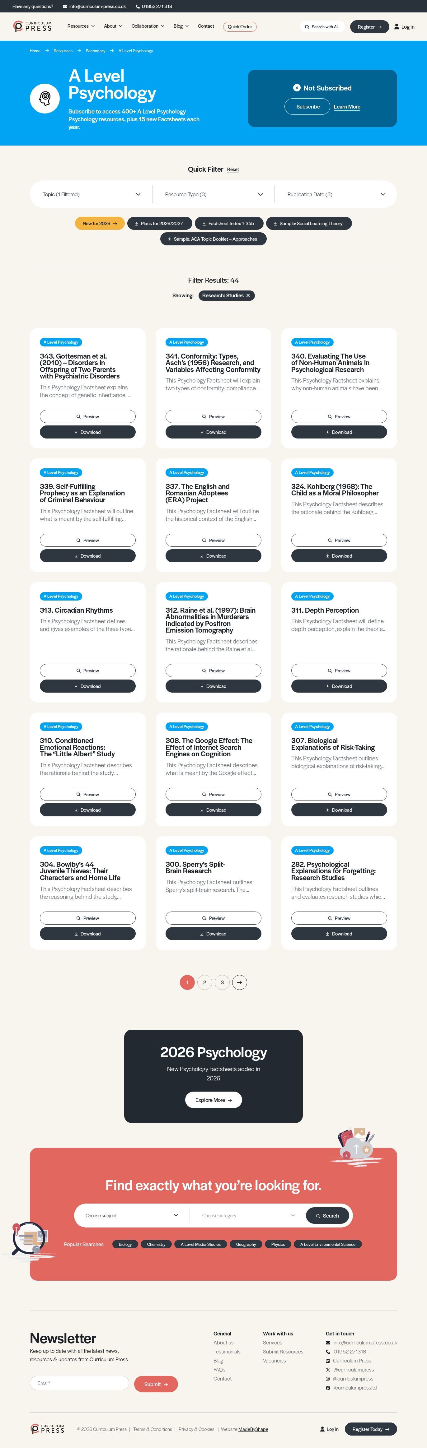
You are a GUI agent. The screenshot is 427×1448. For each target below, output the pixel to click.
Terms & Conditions (152, 1429)
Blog (218, 1360)
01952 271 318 (157, 6)
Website (244, 1429)
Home (35, 50)
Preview (88, 416)
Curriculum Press (352, 1360)
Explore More (213, 1099)
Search (327, 1215)
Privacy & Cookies (196, 1429)
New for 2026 (100, 223)
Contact (223, 1378)
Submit (156, 1384)
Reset (233, 169)
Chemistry (156, 1244)
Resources (63, 50)
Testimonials (227, 1351)
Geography (246, 1244)
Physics (278, 1244)
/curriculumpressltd (355, 1387)
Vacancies (274, 1360)
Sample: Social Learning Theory (308, 223)
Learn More (347, 106)
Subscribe (308, 106)
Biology (125, 1244)
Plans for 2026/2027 (159, 223)
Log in (404, 26)
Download (88, 432)
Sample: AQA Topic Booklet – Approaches (212, 238)
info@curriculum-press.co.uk (97, 6)
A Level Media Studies (201, 1244)
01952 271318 (350, 1351)
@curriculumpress (354, 1369)
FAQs (219, 1369)
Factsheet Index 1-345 (228, 223)
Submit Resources (283, 1351)
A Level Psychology (136, 50)
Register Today (371, 1429)
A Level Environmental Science (327, 1244)
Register (370, 26)
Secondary (95, 50)
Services (272, 1342)
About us (224, 1342)
